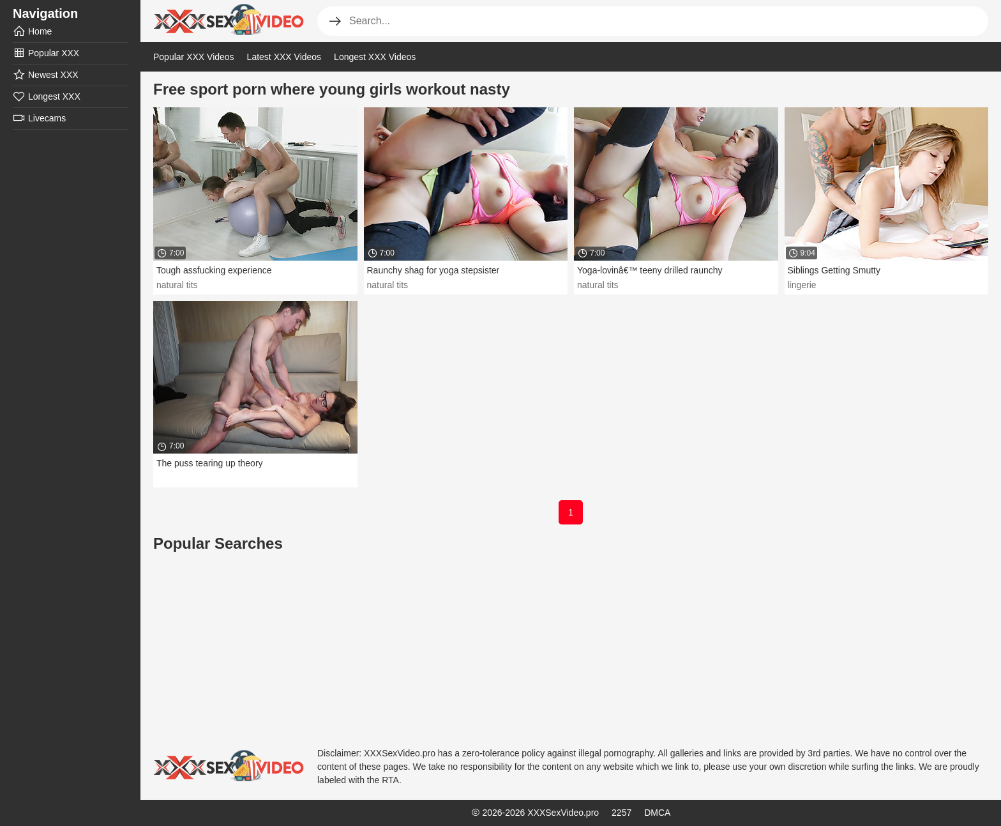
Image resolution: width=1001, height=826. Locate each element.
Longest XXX (46, 96)
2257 (621, 812)
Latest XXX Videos (284, 57)
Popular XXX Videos (193, 57)
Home (32, 31)
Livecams (39, 118)
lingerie (802, 285)
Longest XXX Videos (375, 57)
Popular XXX (46, 53)
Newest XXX (46, 74)
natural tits (177, 285)
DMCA (657, 812)
